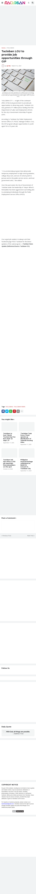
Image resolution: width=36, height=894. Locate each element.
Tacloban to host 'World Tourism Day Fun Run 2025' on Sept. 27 (9, 437)
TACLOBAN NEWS (19, 407)
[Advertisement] (18, 25)
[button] (2, 2)
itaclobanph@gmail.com (8, 803)
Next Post (30, 536)
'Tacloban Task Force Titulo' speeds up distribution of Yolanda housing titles (26, 438)
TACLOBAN (10, 48)
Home (3, 48)
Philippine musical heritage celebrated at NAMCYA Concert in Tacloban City (26, 464)
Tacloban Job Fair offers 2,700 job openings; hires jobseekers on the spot (9, 463)
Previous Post (6, 536)
